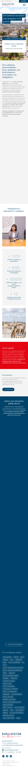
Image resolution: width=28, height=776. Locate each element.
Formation (16, 657)
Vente (11, 659)
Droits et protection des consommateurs (12, 670)
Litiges (11, 710)
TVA (23, 662)
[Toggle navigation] (24, 5)
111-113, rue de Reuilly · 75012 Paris (12, 752)
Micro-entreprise (20, 710)
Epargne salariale (7, 683)
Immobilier (5, 710)
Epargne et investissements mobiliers (12, 702)
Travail (4, 665)
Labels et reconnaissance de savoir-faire (13, 667)
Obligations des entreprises (16, 712)
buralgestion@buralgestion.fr (11, 750)
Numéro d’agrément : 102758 (8, 760)
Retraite (18, 718)
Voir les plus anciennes (15, 644)
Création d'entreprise (17, 694)
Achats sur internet (19, 707)
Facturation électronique (9, 681)
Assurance (5, 659)
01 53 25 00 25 (6, 1)
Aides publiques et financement (10, 689)
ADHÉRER (23, 1)
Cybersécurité (18, 659)
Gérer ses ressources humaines (10, 675)
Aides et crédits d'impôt (8, 718)
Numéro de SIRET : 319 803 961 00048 (10, 762)
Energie (4, 673)
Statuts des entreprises (14, 662)
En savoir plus (9, 389)
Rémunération (14, 678)
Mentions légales (5, 763)
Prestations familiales (8, 715)
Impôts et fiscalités (7, 707)
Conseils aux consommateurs (10, 691)
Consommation (6, 694)
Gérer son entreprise (8, 704)
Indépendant (5, 678)
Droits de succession (8, 697)
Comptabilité (11, 673)
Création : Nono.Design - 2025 (8, 765)
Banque (4, 662)
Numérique (5, 712)
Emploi (22, 657)
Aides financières (7, 657)
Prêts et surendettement (8, 686)
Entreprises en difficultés (9, 699)
